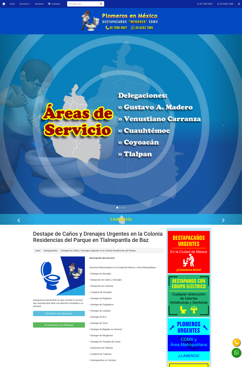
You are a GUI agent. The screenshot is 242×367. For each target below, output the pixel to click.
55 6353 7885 (225, 4)
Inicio (12, 4)
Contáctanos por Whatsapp (59, 325)
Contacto (54, 4)
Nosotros (39, 4)
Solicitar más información (59, 313)
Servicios (24, 4)
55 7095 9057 (205, 4)
